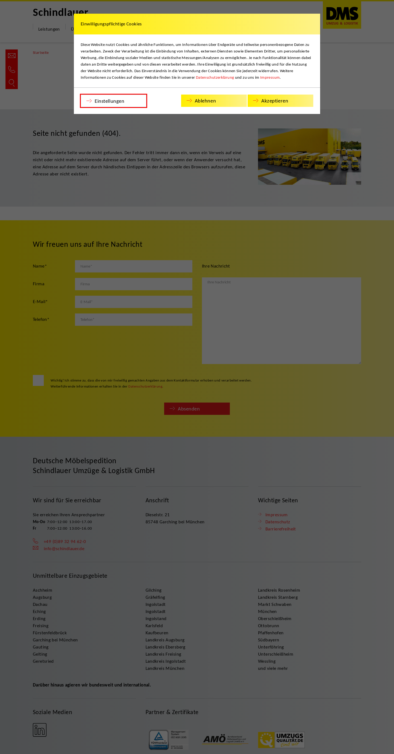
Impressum (270, 77)
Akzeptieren (274, 101)
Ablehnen (205, 101)
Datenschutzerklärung (215, 77)
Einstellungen (109, 101)
